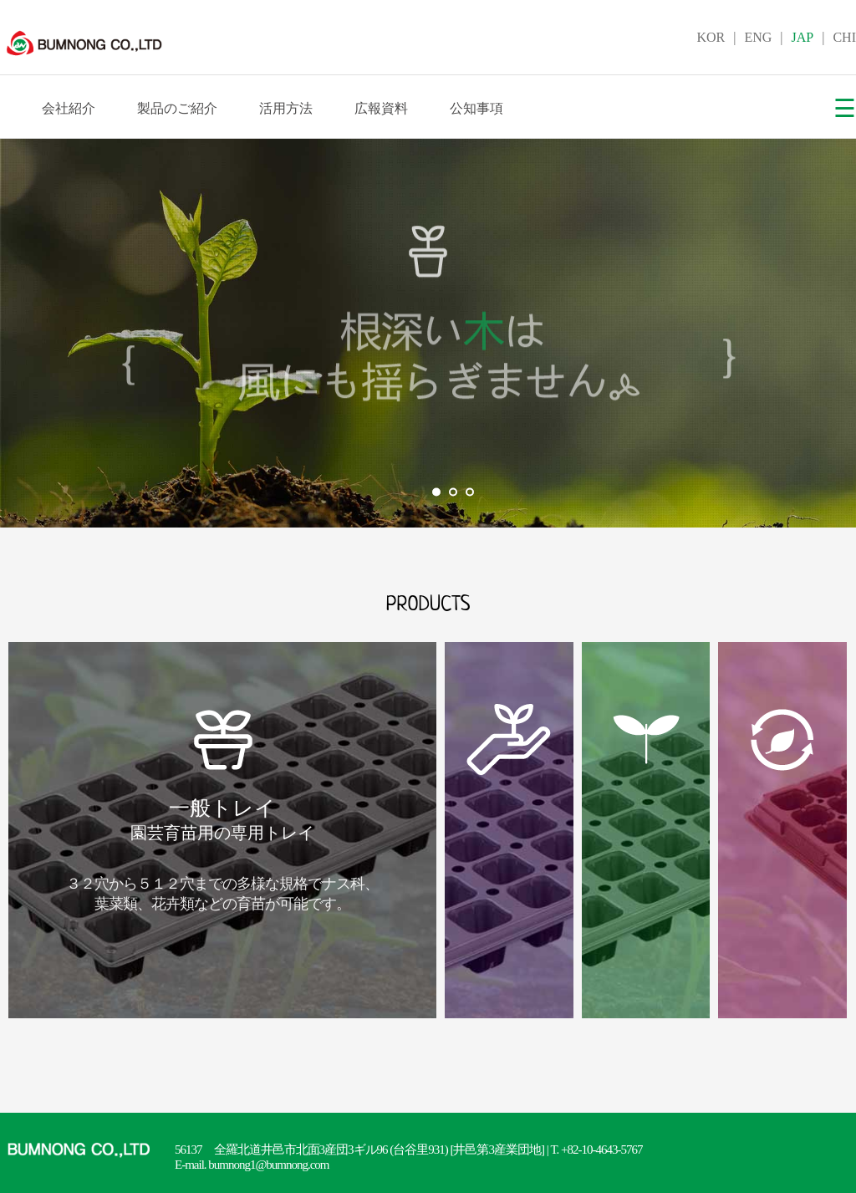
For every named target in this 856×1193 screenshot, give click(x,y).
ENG (758, 37)
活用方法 (286, 108)
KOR (710, 37)
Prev (21, 333)
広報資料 (381, 108)
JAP (803, 37)
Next (834, 333)
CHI (844, 37)
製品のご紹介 (177, 108)
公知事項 (476, 108)
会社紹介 (68, 108)
